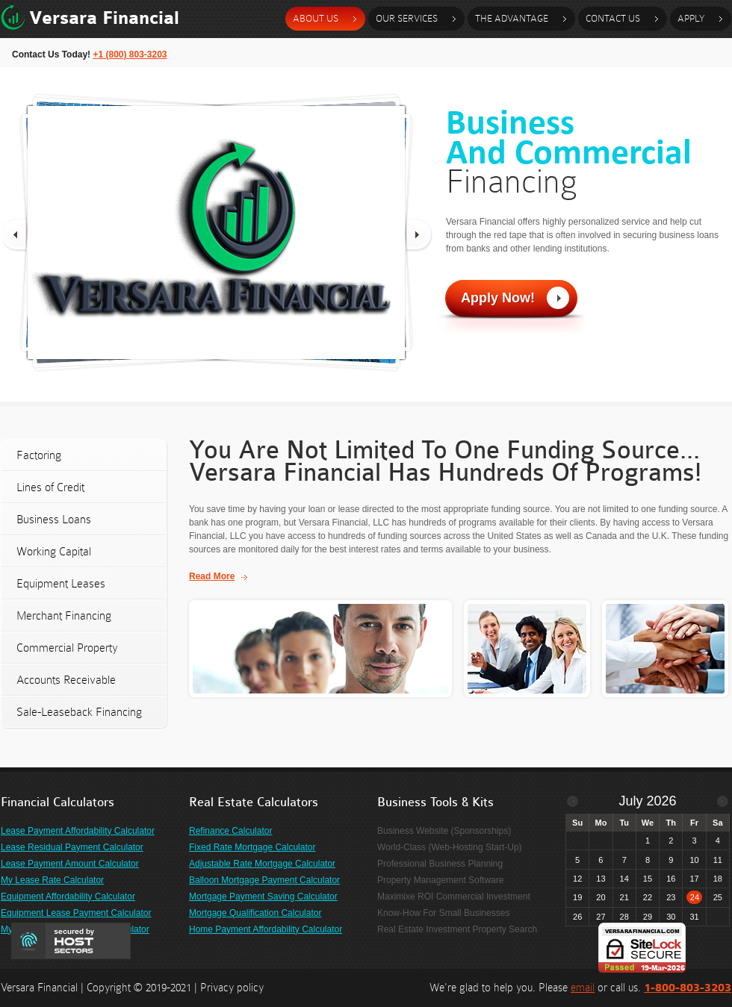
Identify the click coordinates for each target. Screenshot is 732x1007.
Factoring (38, 455)
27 (600, 916)
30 (670, 916)
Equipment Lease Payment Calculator (76, 913)
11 (717, 859)
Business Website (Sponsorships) (444, 831)
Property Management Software (440, 880)
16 (670, 878)
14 (624, 878)
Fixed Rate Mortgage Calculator (252, 847)
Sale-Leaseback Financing (79, 711)
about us (315, 18)
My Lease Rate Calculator (52, 880)
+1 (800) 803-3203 (130, 54)
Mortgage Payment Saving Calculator (263, 896)
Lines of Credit (50, 487)
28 (624, 916)
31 (693, 916)
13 (600, 878)
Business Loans (53, 519)
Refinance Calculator (230, 831)
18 (717, 878)
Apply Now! (498, 297)
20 (600, 897)
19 (577, 897)
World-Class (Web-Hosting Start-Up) (449, 847)
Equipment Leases (60, 583)
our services (407, 18)
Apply (690, 18)
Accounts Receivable (66, 679)
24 (694, 897)
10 (693, 859)
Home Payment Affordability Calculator (265, 929)
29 (647, 916)
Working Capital (53, 551)
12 (577, 878)
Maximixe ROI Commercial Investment (453, 896)
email (583, 988)
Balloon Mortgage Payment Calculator (264, 880)
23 (670, 897)
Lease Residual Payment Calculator (72, 847)
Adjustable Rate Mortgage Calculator (262, 863)
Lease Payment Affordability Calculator (78, 831)
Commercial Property (67, 647)
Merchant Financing (63, 615)
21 (624, 897)
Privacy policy (232, 988)
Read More (212, 576)
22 (647, 897)
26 (577, 916)
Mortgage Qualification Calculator (255, 913)
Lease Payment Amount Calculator (70, 863)
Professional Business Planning (440, 863)
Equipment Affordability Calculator (68, 896)
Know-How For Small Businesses (443, 913)
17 (693, 878)
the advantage (511, 18)
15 (647, 878)
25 (717, 897)
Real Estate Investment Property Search (457, 929)
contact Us (613, 18)
